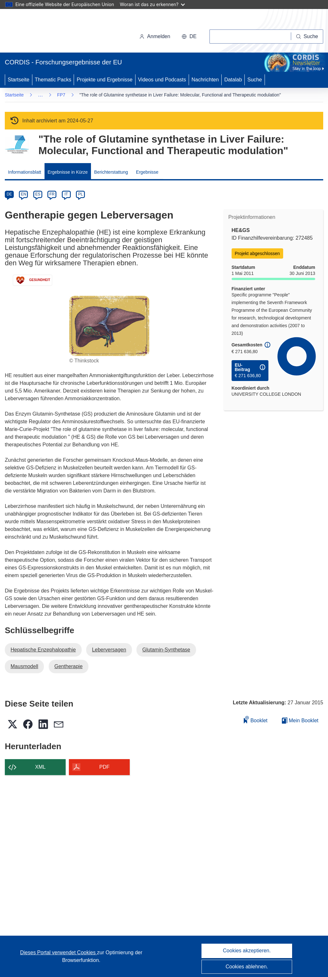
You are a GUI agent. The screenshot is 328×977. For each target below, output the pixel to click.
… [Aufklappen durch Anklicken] (40, 94)
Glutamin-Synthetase (166, 649)
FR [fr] (51, 194)
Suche (254, 79)
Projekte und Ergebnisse (104, 79)
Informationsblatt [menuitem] (24, 172)
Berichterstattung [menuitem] (111, 172)
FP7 (61, 94)
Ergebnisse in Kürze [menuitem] (68, 172)
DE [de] (9, 194)
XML (40, 767)
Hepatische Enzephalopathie (43, 649)
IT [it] (66, 194)
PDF (104, 767)
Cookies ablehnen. (247, 966)
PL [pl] (80, 194)
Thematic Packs (53, 79)
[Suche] (307, 36)
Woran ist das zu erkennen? (152, 4)
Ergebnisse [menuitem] (147, 172)
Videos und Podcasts (162, 79)
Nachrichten (205, 79)
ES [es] (37, 194)
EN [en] (23, 194)
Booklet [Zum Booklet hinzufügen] (255, 719)
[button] (188, 36)
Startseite (18, 79)
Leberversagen (109, 649)
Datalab (233, 79)
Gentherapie (68, 666)
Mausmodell (24, 666)
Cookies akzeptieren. (247, 950)
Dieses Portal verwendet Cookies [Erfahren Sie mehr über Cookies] (58, 952)
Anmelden (154, 36)
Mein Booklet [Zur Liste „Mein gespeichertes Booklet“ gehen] (300, 720)
